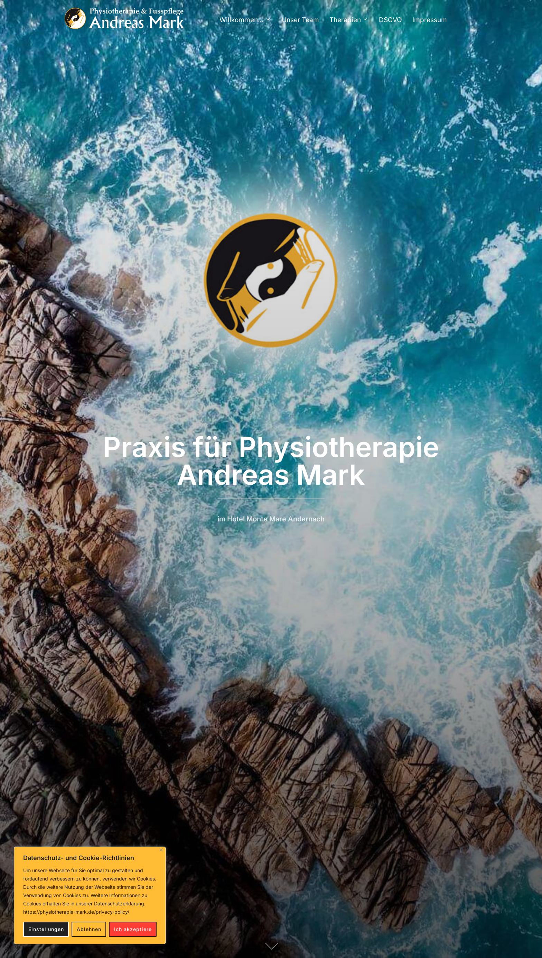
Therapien (349, 20)
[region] (90, 895)
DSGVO (390, 20)
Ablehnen (89, 929)
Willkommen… (245, 20)
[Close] (161, 849)
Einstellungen (46, 929)
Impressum (429, 20)
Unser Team (300, 20)
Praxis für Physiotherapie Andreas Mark (271, 460)
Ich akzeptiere (133, 929)
